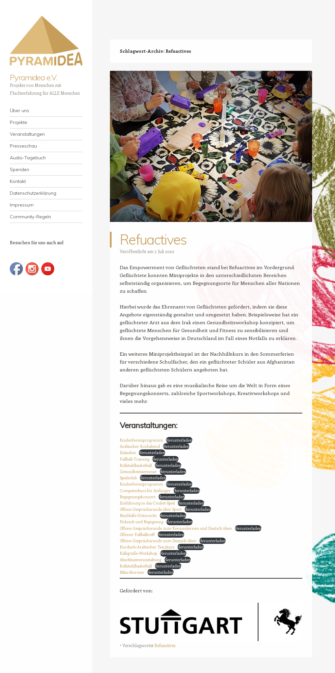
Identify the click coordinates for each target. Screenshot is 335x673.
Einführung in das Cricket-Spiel (147, 502)
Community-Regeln (30, 217)
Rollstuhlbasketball (136, 465)
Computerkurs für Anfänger (145, 490)
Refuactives (153, 239)
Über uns (19, 110)
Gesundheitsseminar (138, 471)
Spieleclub (128, 477)
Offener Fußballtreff (137, 534)
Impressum (22, 205)
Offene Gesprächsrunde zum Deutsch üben (158, 540)
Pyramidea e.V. (33, 77)
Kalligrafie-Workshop (138, 553)
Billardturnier (132, 572)
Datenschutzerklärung (33, 193)
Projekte (18, 122)
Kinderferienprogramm (141, 440)
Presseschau (23, 146)
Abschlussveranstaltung (140, 559)
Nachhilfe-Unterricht (138, 515)
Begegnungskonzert (137, 496)
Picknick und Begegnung (141, 521)
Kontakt (18, 181)
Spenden (19, 169)
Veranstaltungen (27, 134)
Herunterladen (179, 440)
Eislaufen (128, 452)
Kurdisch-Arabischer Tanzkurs (147, 546)
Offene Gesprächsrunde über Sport (151, 509)
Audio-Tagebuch (28, 158)
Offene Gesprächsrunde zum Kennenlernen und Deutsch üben (176, 528)
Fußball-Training (134, 459)
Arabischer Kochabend (140, 446)
